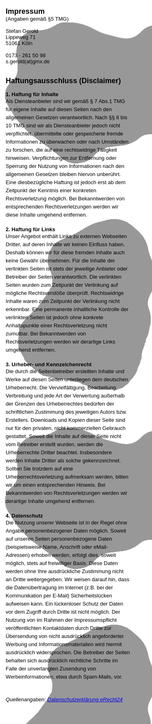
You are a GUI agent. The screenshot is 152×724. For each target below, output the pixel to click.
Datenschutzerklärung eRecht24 (85, 699)
